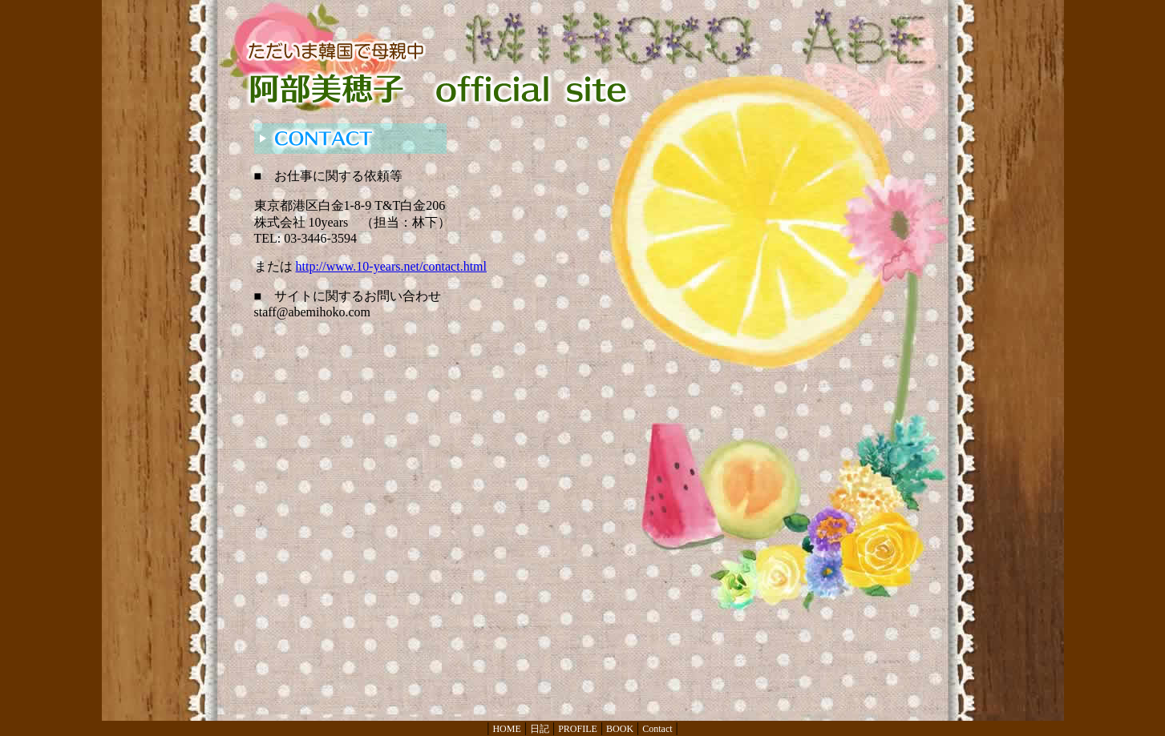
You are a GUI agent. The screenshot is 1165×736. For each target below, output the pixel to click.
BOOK (619, 728)
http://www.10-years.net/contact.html (391, 266)
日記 (539, 728)
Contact (657, 728)
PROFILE (577, 728)
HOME (506, 728)
